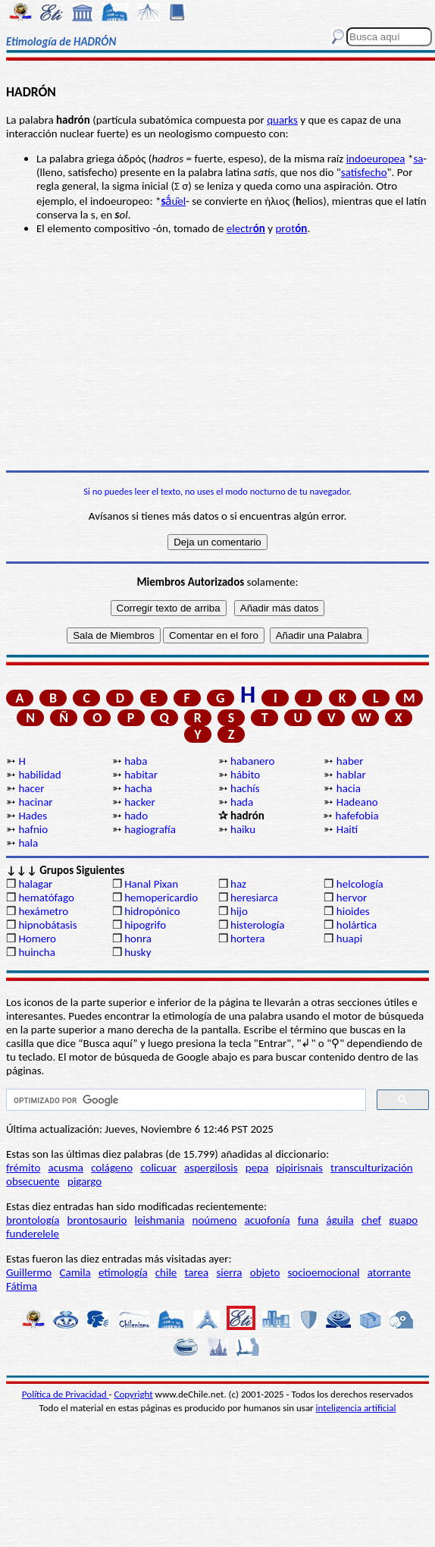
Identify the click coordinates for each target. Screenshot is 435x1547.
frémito (23, 1167)
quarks (282, 120)
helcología (359, 884)
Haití (347, 829)
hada (241, 802)
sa (418, 158)
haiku (242, 829)
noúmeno (214, 1220)
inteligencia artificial (356, 1407)
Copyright (133, 1394)
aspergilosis (210, 1167)
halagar (35, 884)
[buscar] (184, 1100)
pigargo (84, 1181)
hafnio (33, 829)
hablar (351, 774)
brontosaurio (97, 1220)
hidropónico (152, 911)
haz (238, 884)
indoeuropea (375, 158)
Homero (37, 938)
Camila (74, 1272)
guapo (403, 1220)
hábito (245, 774)
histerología (257, 925)
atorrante (389, 1272)
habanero (252, 761)
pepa (257, 1167)
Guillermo (29, 1272)
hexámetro (43, 911)
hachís (245, 788)
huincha (36, 952)
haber (350, 761)
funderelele (32, 1233)
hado (136, 815)
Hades (32, 815)
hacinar (35, 802)
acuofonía (267, 1220)
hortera (247, 938)
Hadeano (357, 802)
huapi (349, 938)
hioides (353, 911)
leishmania (160, 1220)
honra (138, 938)
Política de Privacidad (65, 1394)
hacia (348, 788)
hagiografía (150, 829)
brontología (32, 1220)
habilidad (39, 774)
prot (291, 228)
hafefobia (356, 815)
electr (246, 228)
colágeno (112, 1167)
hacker (139, 802)
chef (371, 1220)
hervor (352, 897)
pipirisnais (299, 1167)
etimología (123, 1272)
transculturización (371, 1167)
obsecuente (33, 1181)
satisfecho (364, 172)
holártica (356, 925)
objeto (265, 1272)
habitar (141, 774)
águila (340, 1220)
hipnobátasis (47, 925)
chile (166, 1272)
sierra (229, 1272)
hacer (31, 788)
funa (308, 1220)
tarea (197, 1272)
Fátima (21, 1286)
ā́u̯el (173, 201)
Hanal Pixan (151, 884)
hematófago (46, 897)
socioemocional (323, 1272)
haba (135, 761)
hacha (138, 788)
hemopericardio (161, 897)
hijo (239, 911)
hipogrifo (145, 925)
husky (137, 952)
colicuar (158, 1167)
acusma (65, 1167)
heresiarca (254, 897)
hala (28, 843)
